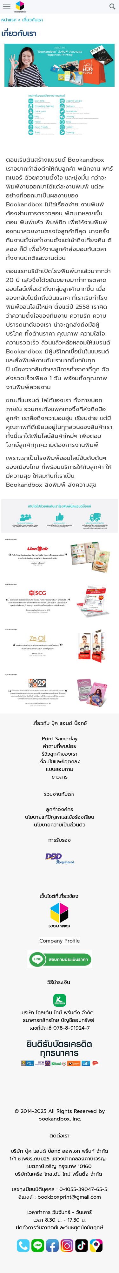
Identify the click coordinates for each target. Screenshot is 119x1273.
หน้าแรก (9, 20)
